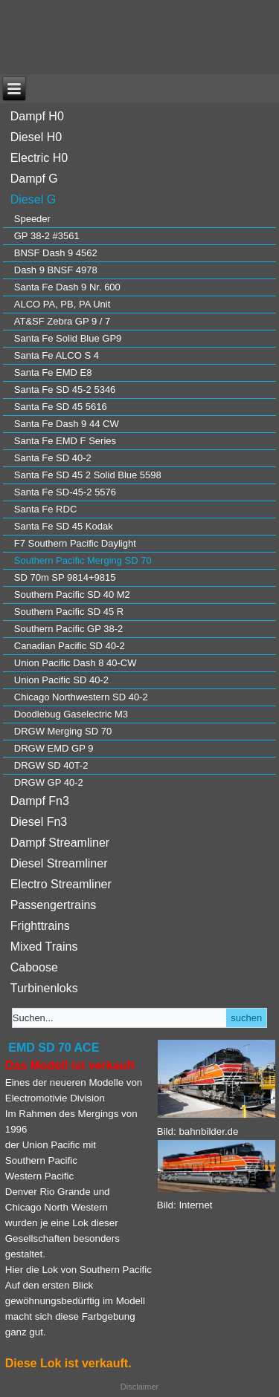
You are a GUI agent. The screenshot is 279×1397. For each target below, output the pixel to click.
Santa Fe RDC (45, 509)
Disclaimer (139, 1386)
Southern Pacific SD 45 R (69, 611)
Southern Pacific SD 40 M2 (72, 594)
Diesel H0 (36, 137)
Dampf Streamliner (59, 842)
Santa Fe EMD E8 (53, 372)
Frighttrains (40, 925)
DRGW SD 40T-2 (51, 765)
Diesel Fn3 (38, 821)
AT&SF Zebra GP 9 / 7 (62, 321)
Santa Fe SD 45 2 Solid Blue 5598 (87, 475)
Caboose (34, 967)
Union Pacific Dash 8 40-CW (75, 662)
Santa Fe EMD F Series (65, 440)
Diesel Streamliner (59, 863)
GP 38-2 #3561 (47, 235)
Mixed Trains (44, 946)
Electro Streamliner (61, 884)
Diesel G (33, 199)
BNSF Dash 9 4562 (55, 252)
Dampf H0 (37, 116)
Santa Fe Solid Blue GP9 (68, 338)
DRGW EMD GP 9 (54, 748)
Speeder (32, 218)
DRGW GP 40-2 (48, 782)
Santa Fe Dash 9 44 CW (66, 423)
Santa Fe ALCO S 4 (56, 355)
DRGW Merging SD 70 (63, 731)
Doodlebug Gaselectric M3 (71, 714)
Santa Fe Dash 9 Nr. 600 (67, 287)
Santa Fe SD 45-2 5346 (65, 389)
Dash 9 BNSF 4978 (55, 270)
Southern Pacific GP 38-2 (68, 628)
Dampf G (34, 178)
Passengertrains (53, 905)
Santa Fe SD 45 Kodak (63, 526)
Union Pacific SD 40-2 (61, 680)
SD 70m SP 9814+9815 (65, 577)
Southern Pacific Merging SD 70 (83, 560)
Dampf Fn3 (39, 801)
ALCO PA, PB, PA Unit (62, 304)
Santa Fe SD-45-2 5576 (65, 492)
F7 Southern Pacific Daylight (75, 543)
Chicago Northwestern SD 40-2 (81, 697)
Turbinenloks (44, 988)
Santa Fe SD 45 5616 (60, 406)
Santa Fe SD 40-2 (53, 457)
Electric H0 (39, 158)
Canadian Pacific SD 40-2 (69, 645)
